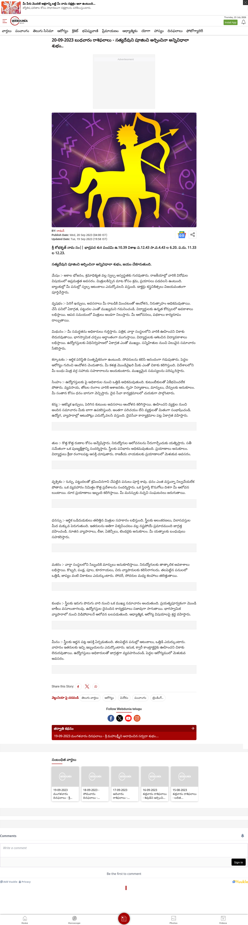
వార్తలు (6, 30)
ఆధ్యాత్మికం (130, 30)
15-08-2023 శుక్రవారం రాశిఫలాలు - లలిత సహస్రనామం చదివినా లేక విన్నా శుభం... (184, 794)
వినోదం (124, 698)
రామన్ (60, 230)
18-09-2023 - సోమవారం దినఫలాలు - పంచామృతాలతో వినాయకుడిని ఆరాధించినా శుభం (93, 794)
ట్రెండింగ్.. (157, 698)
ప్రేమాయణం (110, 30)
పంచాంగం (22, 30)
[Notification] (243, 22)
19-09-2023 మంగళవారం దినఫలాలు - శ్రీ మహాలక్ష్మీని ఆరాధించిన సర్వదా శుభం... (106, 736)
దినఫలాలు (175, 30)
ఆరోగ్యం (62, 30)
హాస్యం (159, 30)
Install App (230, 22)
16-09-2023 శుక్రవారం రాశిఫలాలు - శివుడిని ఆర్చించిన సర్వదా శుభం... (155, 794)
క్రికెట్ (75, 30)
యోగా (145, 30)
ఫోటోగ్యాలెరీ (194, 30)
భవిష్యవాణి (90, 30)
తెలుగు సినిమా (43, 30)
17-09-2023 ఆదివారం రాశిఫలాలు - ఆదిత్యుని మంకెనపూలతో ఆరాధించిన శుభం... (124, 794)
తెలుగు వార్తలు (90, 698)
